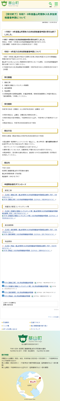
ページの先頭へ (55, 317)
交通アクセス (34, 322)
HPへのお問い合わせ (9, 329)
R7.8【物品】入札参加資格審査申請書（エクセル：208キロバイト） (27, 251)
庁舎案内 (5, 322)
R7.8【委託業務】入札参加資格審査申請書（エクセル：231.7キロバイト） (29, 234)
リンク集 (5, 326)
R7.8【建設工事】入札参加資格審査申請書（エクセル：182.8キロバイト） (29, 199)
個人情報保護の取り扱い (38, 326)
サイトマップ (34, 329)
